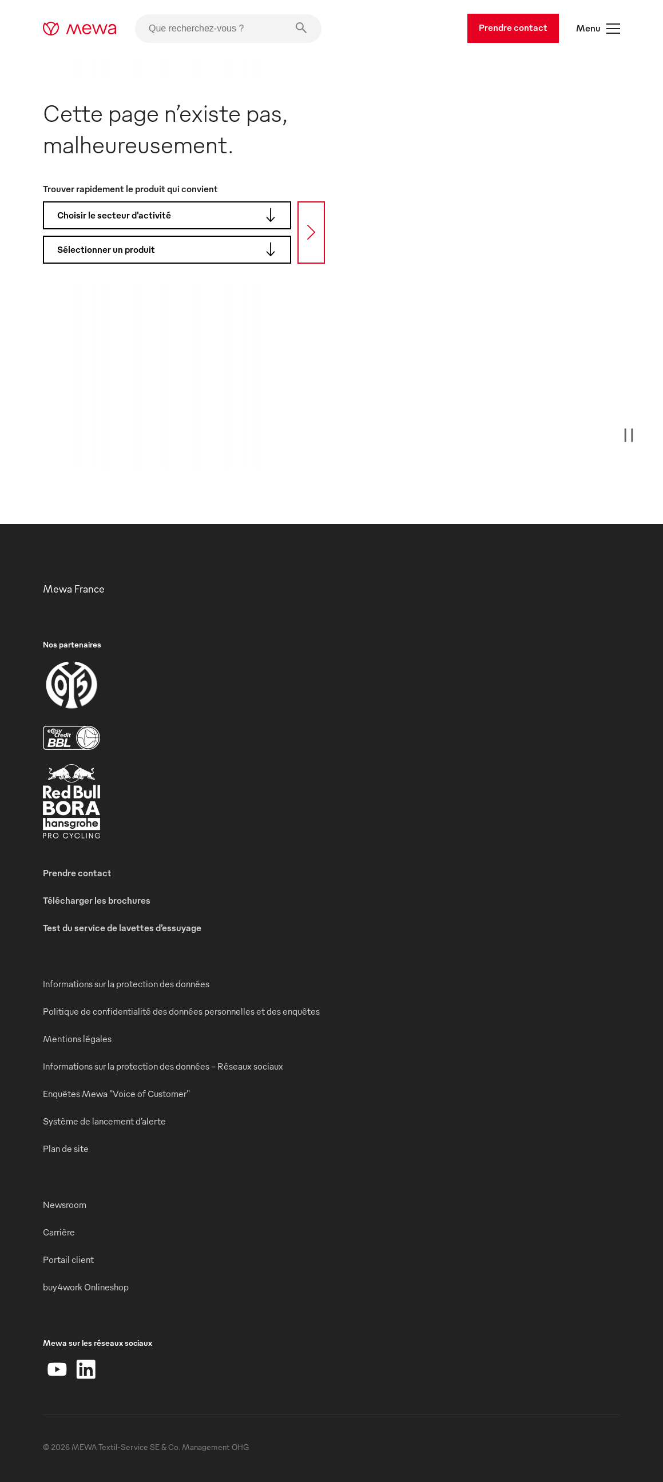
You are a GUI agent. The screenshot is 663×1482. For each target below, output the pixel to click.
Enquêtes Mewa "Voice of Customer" (116, 1093)
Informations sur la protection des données (126, 984)
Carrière (59, 1232)
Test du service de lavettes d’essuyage (122, 927)
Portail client (68, 1259)
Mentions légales (77, 1038)
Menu (598, 28)
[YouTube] (57, 1369)
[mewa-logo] (80, 28)
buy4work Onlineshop (86, 1287)
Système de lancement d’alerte (104, 1121)
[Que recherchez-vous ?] (228, 28)
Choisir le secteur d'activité (170, 215)
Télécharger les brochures (96, 900)
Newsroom (64, 1204)
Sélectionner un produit (170, 249)
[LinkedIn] (86, 1369)
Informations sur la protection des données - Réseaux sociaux (163, 1066)
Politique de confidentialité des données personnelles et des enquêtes (181, 1011)
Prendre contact (513, 27)
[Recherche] (311, 232)
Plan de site (66, 1148)
